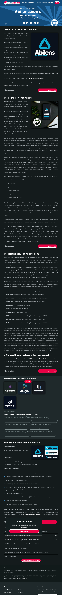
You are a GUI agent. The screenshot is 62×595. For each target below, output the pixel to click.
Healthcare (7, 581)
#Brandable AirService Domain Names (39, 413)
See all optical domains (9, 396)
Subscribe (54, 584)
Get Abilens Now (44, 510)
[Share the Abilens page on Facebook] (24, 23)
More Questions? (10, 545)
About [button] (44, 3)
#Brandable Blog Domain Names (14, 416)
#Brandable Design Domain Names (37, 402)
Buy (57, 3)
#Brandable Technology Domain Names (17, 423)
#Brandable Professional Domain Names (44, 409)
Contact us (7, 85)
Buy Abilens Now (43, 90)
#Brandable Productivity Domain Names (44, 420)
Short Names (8, 578)
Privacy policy (24, 525)
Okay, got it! (24, 531)
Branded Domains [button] (27, 3)
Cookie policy (17, 525)
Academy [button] (37, 3)
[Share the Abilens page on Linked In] (34, 23)
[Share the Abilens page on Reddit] (38, 23)
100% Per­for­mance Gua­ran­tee (37, 359)
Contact (50, 3)
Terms (20, 587)
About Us (20, 581)
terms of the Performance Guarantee (18, 567)
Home (20, 578)
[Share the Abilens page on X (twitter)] (27, 23)
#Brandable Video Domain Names (15, 413)
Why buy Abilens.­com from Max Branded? (18, 515)
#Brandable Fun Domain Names (36, 416)
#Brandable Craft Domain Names (15, 402)
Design (6, 592)
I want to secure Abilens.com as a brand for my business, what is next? (27, 541)
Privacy (20, 589)
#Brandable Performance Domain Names (17, 420)
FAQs (19, 584)
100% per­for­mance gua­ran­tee (35, 78)
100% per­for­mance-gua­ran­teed (32, 503)
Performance (8, 584)
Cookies (20, 592)
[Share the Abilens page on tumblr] (31, 23)
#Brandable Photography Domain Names (17, 409)
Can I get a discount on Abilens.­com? (17, 536)
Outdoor (6, 587)
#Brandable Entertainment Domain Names (17, 406)
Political (6, 589)
